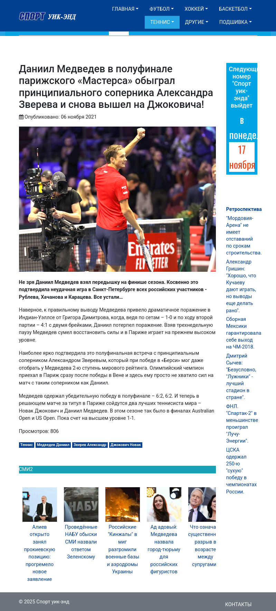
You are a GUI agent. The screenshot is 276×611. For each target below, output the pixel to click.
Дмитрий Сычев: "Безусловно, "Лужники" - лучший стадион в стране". (241, 377)
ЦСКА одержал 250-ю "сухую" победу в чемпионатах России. (241, 471)
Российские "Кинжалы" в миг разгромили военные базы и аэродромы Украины (122, 549)
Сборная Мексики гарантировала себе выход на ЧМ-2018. (243, 333)
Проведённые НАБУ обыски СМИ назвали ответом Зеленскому (81, 542)
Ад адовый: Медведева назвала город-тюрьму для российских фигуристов (163, 549)
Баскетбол (233, 9)
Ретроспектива (244, 209)
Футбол (160, 9)
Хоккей (194, 9)
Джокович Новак (126, 445)
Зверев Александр (90, 445)
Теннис (160, 22)
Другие (194, 22)
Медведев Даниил (53, 445)
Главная (123, 9)
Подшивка (233, 22)
